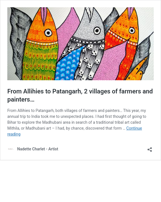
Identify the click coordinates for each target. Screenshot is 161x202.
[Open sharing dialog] (150, 147)
